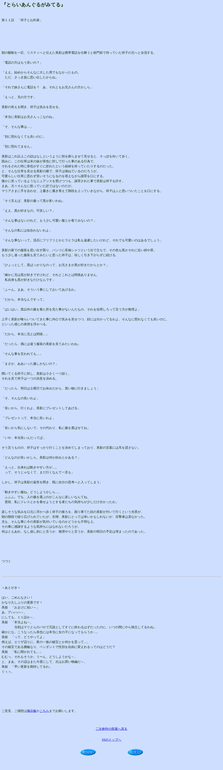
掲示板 (31, 711)
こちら (44, 711)
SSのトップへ (111, 739)
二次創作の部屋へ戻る (111, 729)
